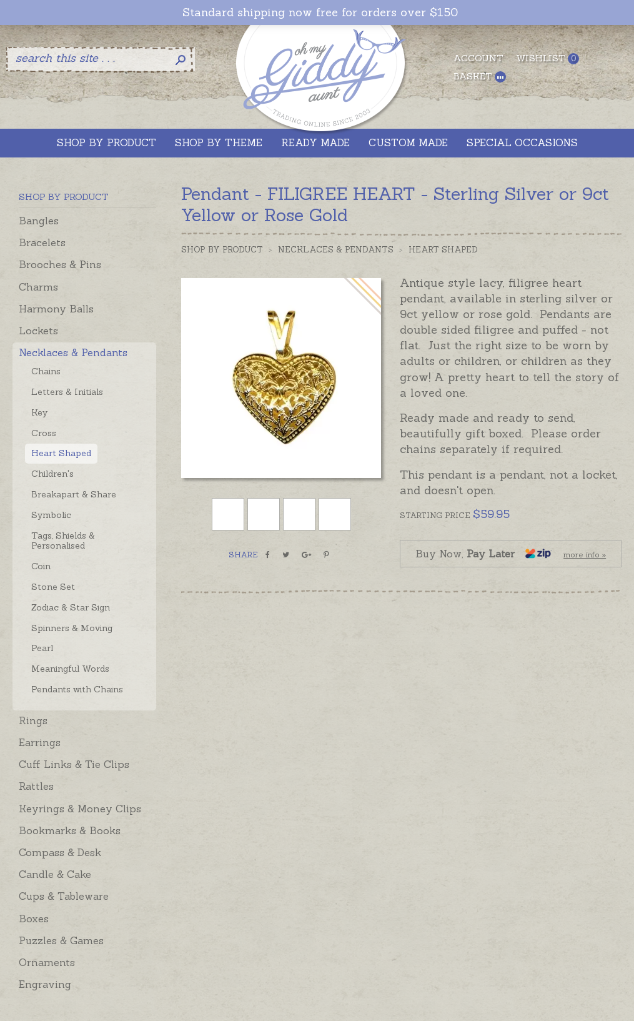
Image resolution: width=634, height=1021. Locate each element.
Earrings (40, 742)
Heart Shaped (61, 453)
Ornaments (47, 962)
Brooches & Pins (60, 264)
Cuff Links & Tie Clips (74, 764)
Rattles (36, 786)
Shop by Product (222, 249)
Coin (41, 566)
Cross (43, 433)
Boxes (34, 918)
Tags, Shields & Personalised (63, 541)
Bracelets (42, 242)
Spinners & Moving (71, 628)
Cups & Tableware (64, 896)
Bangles (39, 220)
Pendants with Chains (77, 689)
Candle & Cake (55, 874)
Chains (46, 371)
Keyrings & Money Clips (80, 808)
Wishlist (547, 58)
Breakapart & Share (73, 494)
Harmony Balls (56, 308)
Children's (52, 473)
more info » (584, 554)
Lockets (38, 330)
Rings (33, 720)
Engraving (45, 984)
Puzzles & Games (61, 940)
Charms (38, 287)
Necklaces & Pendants (73, 352)
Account (478, 58)
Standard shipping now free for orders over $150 (320, 12)
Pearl (42, 648)
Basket (479, 76)
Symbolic (51, 514)
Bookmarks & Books (70, 830)
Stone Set (53, 586)
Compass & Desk (60, 852)
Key (39, 412)
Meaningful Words (70, 668)
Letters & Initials (67, 391)
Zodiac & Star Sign (70, 607)
